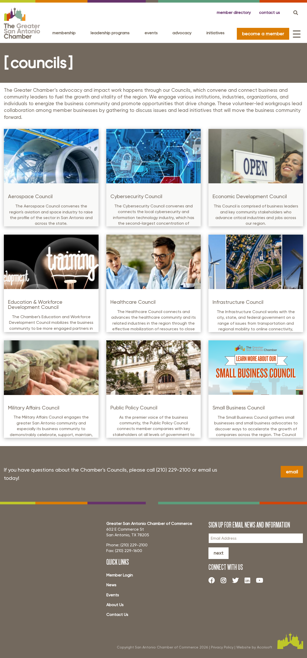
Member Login (119, 575)
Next (218, 553)
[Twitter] (237, 580)
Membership (64, 32)
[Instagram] (225, 580)
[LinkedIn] (249, 580)
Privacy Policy (222, 647)
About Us (115, 604)
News (111, 584)
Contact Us (117, 614)
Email (292, 471)
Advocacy (181, 32)
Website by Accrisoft (254, 647)
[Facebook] (213, 580)
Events (151, 32)
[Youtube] (261, 580)
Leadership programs (110, 32)
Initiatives (215, 32)
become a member (263, 33)
